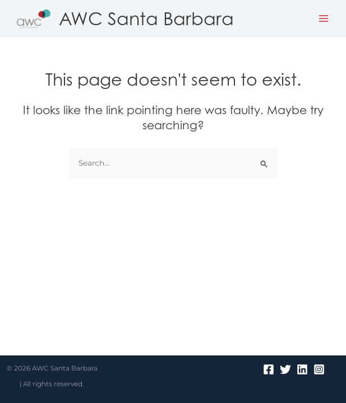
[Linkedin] (302, 369)
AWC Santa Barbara (146, 18)
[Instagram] (319, 369)
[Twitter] (285, 369)
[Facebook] (268, 369)
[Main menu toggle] (323, 18)
